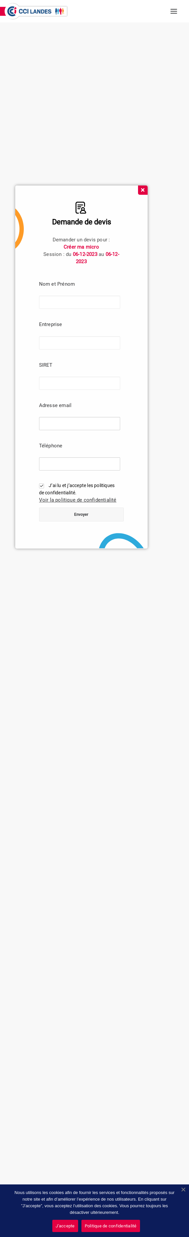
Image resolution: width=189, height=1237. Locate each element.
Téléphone (51, 446)
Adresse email (55, 405)
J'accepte (65, 1225)
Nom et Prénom (57, 284)
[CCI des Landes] (37, 11)
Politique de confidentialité (111, 1225)
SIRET (46, 365)
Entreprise (50, 324)
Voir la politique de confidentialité (78, 500)
